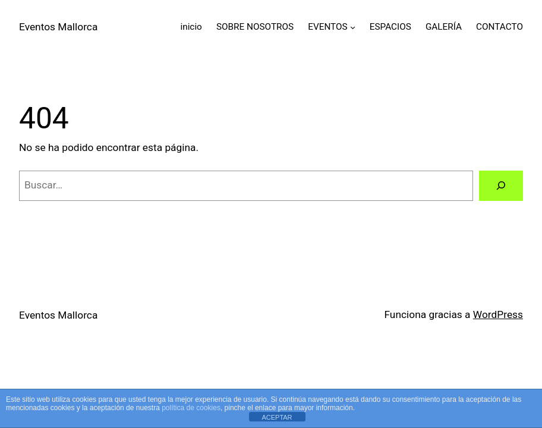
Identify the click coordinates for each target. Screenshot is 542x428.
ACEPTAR (276, 417)
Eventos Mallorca (58, 27)
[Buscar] (501, 186)
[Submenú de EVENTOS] (352, 27)
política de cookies (191, 408)
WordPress (498, 314)
